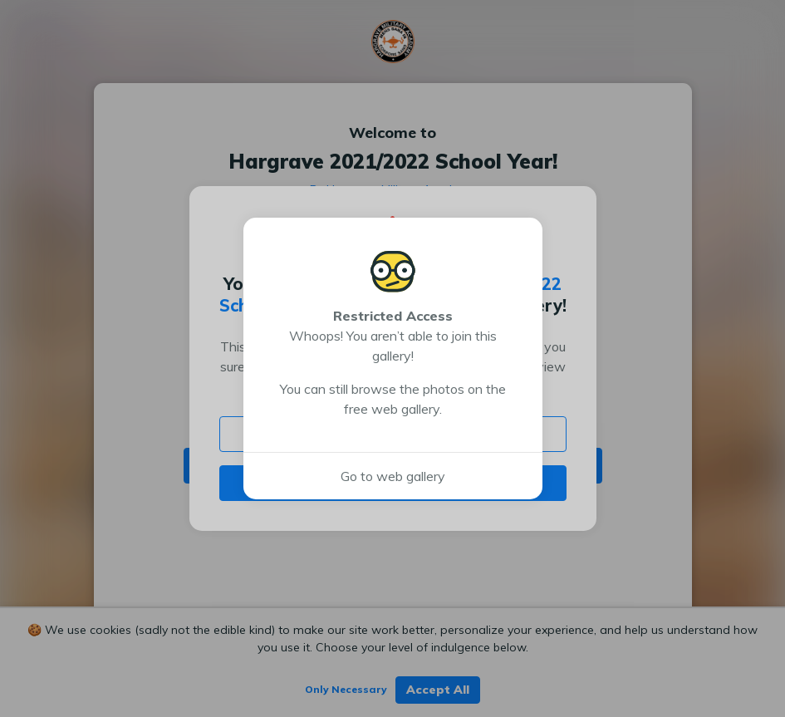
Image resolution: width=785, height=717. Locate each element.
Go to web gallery (393, 476)
